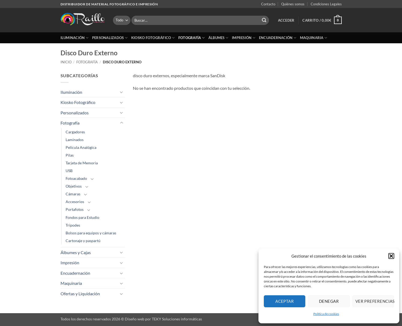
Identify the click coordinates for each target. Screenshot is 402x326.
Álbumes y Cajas (76, 252)
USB (69, 170)
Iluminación (74, 37)
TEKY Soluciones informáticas (177, 319)
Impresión (243, 37)
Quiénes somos (293, 4)
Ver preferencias (374, 301)
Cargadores (75, 132)
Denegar (329, 301)
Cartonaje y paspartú (83, 240)
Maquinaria (313, 37)
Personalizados (109, 37)
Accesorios (75, 201)
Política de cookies (326, 314)
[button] (391, 256)
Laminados (75, 139)
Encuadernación (277, 37)
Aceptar (284, 301)
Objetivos (74, 186)
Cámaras (73, 194)
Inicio (66, 62)
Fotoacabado (76, 178)
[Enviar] (264, 20)
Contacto (268, 4)
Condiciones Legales (326, 4)
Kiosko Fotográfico (153, 37)
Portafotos (75, 209)
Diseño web (134, 319)
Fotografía (191, 37)
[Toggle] (121, 92)
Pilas (70, 155)
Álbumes (218, 37)
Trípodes (73, 225)
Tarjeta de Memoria (82, 163)
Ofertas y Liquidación (80, 293)
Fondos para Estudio (82, 217)
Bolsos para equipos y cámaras (91, 233)
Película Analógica (81, 147)
